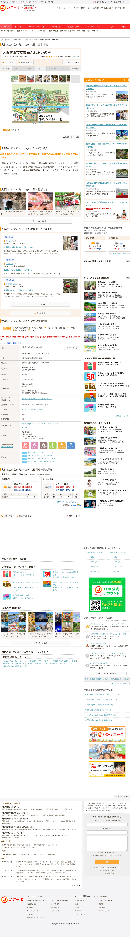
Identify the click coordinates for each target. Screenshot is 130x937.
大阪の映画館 (35, 829)
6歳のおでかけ (95, 566)
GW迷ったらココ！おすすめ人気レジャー (41, 458)
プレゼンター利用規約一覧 (59, 900)
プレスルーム (55, 907)
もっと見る (75, 885)
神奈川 (27, 31)
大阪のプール (59, 809)
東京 (22, 31)
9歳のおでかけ (118, 571)
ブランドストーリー (105, 900)
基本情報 (5, 69)
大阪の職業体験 (60, 815)
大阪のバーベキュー (29, 809)
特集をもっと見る (123, 416)
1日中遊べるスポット (123, 8)
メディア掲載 (55, 911)
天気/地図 (75, 69)
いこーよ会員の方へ (107, 873)
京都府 (98, 679)
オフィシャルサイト (72, 348)
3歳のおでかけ (118, 557)
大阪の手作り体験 (19, 815)
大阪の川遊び (6, 823)
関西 (61, 31)
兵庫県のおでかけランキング (37, 664)
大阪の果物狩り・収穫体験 (10, 838)
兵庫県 (112, 679)
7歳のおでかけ (118, 566)
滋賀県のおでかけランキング (41, 661)
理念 (76, 904)
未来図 (101, 904)
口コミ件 (74, 56)
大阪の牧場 (49, 809)
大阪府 (105, 679)
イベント (18, 27)
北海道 (12, 31)
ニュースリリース (33, 911)
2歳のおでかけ (95, 557)
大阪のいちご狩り (62, 835)
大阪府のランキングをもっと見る (107, 673)
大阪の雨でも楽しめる (9, 829)
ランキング (56, 27)
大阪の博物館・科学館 (48, 829)
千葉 (31, 31)
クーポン (29, 69)
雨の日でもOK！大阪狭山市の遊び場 (99, 705)
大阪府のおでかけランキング (14, 664)
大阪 (65, 31)
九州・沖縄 (91, 31)
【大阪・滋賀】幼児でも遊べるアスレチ (41, 461)
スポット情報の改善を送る (10, 343)
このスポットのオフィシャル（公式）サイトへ (37, 399)
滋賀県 (92, 679)
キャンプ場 (47, 424)
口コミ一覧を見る (40, 304)
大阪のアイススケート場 (35, 835)
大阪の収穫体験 (48, 815)
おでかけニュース (94, 27)
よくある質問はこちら (107, 870)
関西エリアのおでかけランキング (15, 661)
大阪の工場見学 (7, 815)
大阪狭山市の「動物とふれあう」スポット (101, 699)
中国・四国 (81, 31)
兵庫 (73, 31)
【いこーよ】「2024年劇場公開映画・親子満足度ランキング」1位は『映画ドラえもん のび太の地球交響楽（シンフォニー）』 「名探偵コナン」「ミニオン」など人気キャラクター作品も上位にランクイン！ (46, 879)
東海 (41, 31)
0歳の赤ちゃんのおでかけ (95, 552)
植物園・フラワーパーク (35, 424)
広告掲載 (30, 907)
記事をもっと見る (40, 643)
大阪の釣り (40, 809)
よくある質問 (55, 904)
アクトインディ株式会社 (100, 896)
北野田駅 (41, 409)
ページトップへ (122, 797)
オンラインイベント (37, 27)
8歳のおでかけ (95, 571)
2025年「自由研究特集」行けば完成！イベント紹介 (19, 847)
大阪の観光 (68, 809)
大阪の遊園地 (6, 809)
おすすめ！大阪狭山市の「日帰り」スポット (102, 694)
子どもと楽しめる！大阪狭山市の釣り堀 (100, 715)
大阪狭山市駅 (31, 409)
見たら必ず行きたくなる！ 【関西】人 (41, 456)
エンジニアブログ (81, 914)
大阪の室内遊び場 (24, 829)
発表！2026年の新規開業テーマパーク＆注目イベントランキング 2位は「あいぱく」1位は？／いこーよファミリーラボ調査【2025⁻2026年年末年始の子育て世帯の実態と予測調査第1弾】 (46, 864)
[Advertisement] (40, 181)
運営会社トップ (80, 900)
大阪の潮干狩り (49, 835)
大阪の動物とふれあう (34, 815)
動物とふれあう (109, 8)
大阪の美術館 (61, 829)
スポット (6, 27)
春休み (90, 8)
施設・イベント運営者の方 (35, 900)
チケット (17, 69)
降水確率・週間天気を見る (67, 502)
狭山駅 (24, 409)
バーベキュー (56, 424)
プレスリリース (104, 911)
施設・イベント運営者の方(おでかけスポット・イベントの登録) (34, 854)
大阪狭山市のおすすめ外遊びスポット (99, 720)
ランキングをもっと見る (120, 683)
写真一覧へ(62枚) (71, 137)
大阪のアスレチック (52, 821)
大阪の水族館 (72, 829)
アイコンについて (7, 447)
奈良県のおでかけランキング (61, 664)
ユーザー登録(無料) (114, 2)
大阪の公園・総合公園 (67, 821)
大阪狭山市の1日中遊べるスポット (98, 710)
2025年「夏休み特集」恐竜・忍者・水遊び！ (16, 845)
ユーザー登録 (6, 854)
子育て (111, 27)
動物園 (24, 424)
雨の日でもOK (98, 8)
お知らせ (52, 69)
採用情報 (78, 911)
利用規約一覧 (31, 904)
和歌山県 (126, 679)
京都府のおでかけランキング (64, 661)
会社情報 (102, 907)
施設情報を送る (25, 62)
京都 (69, 31)
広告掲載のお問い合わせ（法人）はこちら (107, 855)
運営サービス (79, 907)
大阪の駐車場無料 (38, 821)
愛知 (44, 31)
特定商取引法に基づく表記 (35, 918)
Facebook (30, 914)
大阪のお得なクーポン (9, 821)
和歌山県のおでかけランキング (14, 666)
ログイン (126, 2)
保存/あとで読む (99, 2)
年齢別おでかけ (73, 27)
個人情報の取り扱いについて (107, 852)
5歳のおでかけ (118, 562)
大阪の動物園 (16, 809)
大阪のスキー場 (20, 835)
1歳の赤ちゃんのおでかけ (118, 552)
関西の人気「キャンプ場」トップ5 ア (40, 453)
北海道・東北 (5, 31)
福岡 (97, 31)
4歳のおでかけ (95, 562)
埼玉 (35, 31)
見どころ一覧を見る (40, 221)
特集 (124, 27)
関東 (18, 31)
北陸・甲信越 (53, 31)
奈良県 (118, 679)
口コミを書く (8, 62)
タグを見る (25, 427)
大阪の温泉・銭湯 (8, 835)
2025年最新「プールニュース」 (44, 845)
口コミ (40, 69)
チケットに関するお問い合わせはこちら (107, 867)
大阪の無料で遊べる (24, 821)
